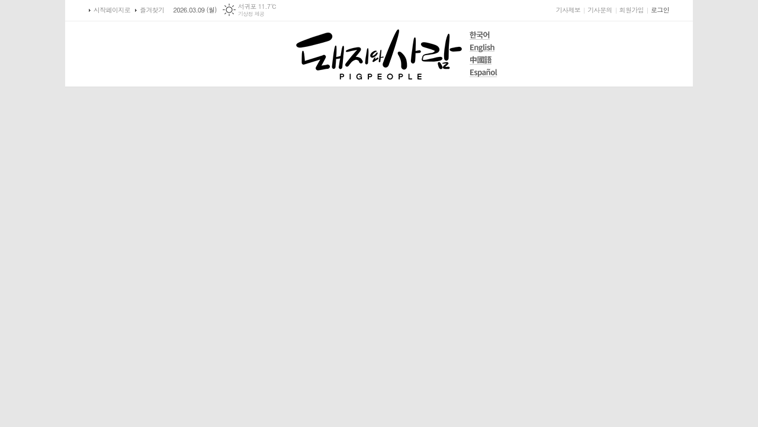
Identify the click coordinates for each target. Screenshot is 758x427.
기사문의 (599, 9)
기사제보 (568, 9)
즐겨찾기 (152, 9)
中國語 (483, 60)
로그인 (660, 9)
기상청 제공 (251, 14)
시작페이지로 (112, 9)
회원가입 (631, 9)
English (483, 47)
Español (483, 72)
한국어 (483, 35)
